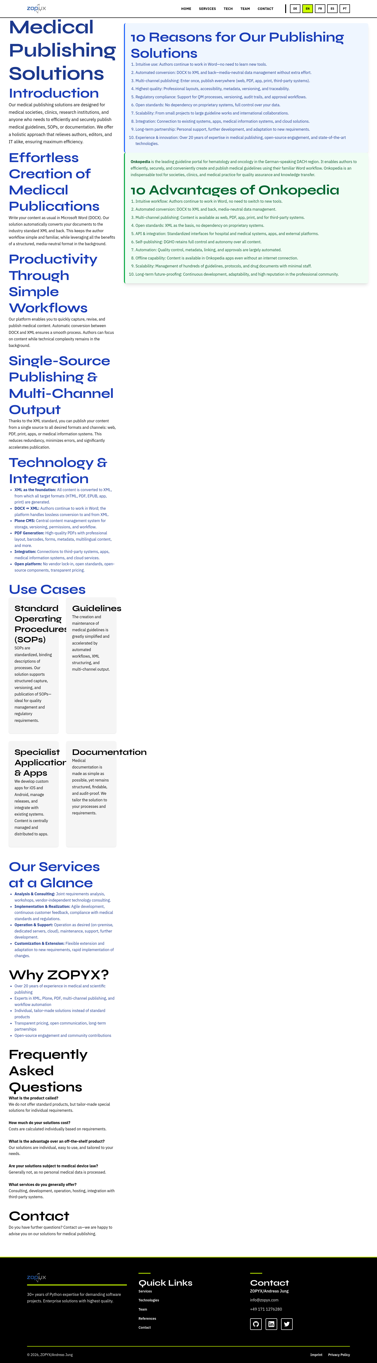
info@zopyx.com (264, 1300)
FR (320, 8)
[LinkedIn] (271, 1324)
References (147, 1318)
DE (295, 8)
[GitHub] (256, 1324)
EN (308, 8)
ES (332, 8)
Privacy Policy (339, 1355)
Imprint (316, 1355)
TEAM (245, 9)
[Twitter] (287, 1324)
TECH (228, 9)
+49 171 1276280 (266, 1309)
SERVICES (207, 9)
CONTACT (265, 9)
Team (142, 1309)
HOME (186, 9)
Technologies (148, 1300)
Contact (144, 1327)
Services (145, 1291)
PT (345, 8)
